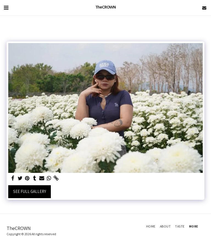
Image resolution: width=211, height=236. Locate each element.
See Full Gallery (29, 191)
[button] (6, 7)
